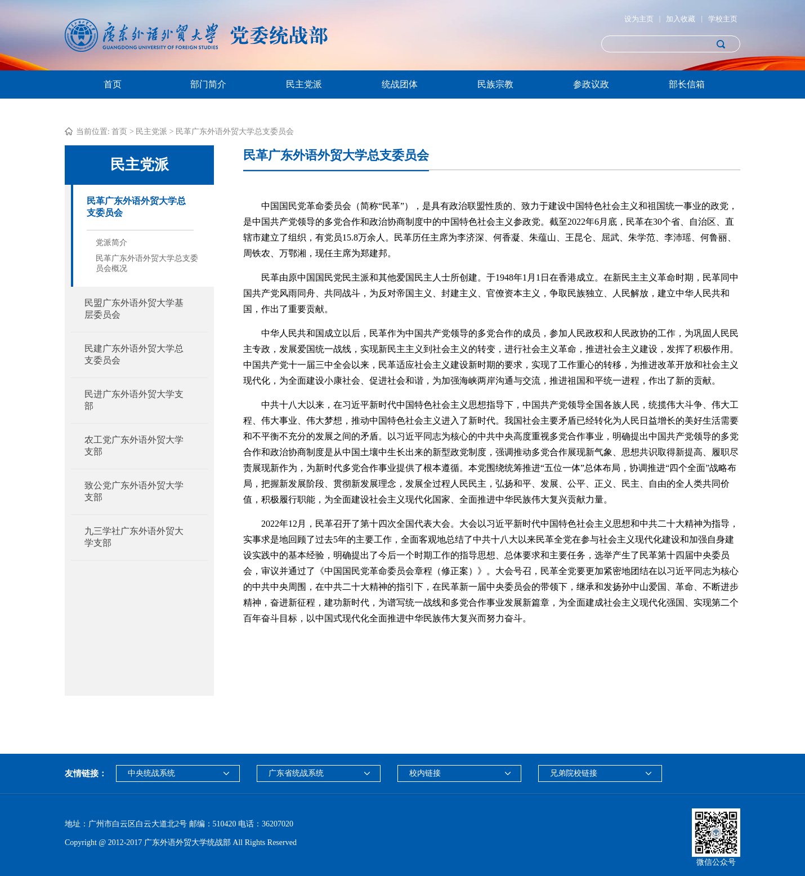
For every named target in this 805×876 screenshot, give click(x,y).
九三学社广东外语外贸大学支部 (134, 537)
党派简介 (111, 242)
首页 (113, 84)
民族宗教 (495, 84)
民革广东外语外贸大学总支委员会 (235, 131)
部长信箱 (687, 84)
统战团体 (400, 84)
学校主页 (722, 19)
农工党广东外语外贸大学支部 (134, 445)
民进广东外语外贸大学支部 (134, 400)
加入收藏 (680, 19)
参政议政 (591, 84)
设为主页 (639, 19)
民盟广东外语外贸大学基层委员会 (134, 308)
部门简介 (208, 84)
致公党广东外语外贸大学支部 (134, 491)
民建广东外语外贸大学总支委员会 (134, 354)
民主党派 (304, 84)
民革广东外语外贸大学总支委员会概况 (147, 263)
